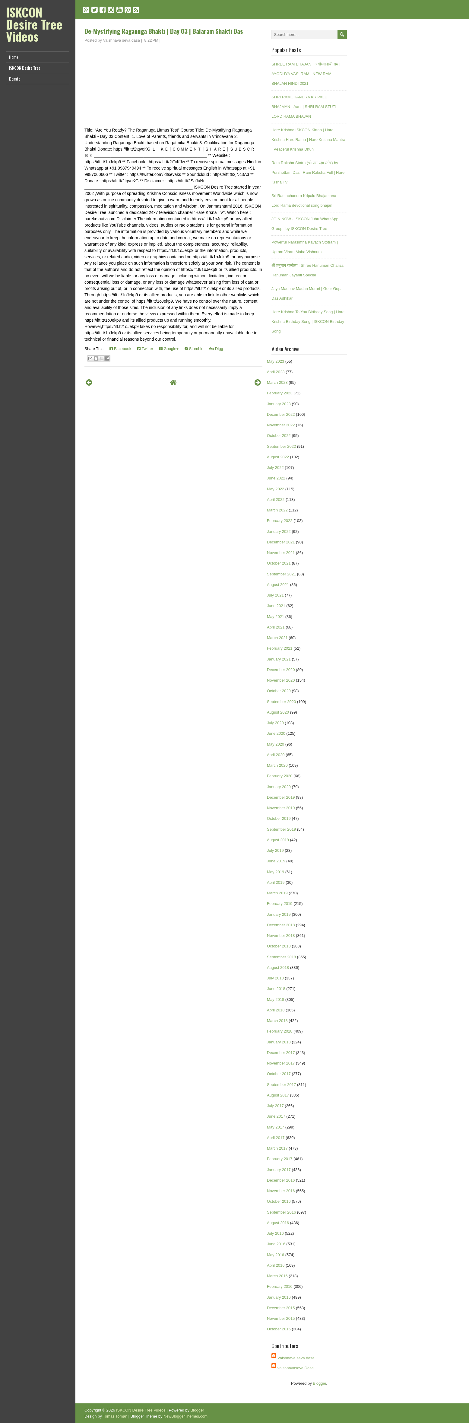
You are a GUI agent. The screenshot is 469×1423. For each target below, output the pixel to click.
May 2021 (275, 616)
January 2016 (279, 1297)
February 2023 (280, 393)
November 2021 (281, 552)
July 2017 (275, 1105)
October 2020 (279, 691)
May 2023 (275, 361)
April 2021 (276, 627)
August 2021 (278, 584)
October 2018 (279, 946)
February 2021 (280, 648)
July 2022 (275, 467)
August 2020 (278, 712)
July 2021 (275, 595)
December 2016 (281, 1180)
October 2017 (279, 1073)
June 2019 (276, 861)
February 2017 (280, 1159)
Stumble (194, 348)
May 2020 (275, 744)
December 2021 (281, 542)
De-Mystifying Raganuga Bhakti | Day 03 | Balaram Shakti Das (163, 31)
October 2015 (279, 1329)
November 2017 (281, 1063)
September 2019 (281, 829)
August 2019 (278, 840)
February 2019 (280, 903)
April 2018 (276, 1010)
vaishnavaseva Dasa (295, 1368)
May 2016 (275, 1255)
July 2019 (275, 850)
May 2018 (275, 999)
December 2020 (281, 669)
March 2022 (277, 510)
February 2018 (280, 1031)
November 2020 (281, 680)
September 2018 (281, 957)
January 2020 (279, 787)
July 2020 (275, 723)
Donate (14, 78)
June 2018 (276, 988)
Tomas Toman (115, 1416)
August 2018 (278, 967)
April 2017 (276, 1137)
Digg (216, 348)
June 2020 (276, 733)
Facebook (120, 348)
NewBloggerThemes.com (185, 1416)
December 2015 (281, 1308)
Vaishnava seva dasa (296, 1358)
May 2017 (275, 1127)
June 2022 (276, 478)
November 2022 (281, 425)
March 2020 (277, 765)
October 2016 (279, 1201)
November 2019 (281, 808)
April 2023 (276, 372)
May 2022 (275, 489)
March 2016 (277, 1276)
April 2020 (276, 755)
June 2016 (276, 1244)
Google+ (169, 348)
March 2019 (277, 893)
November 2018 (281, 935)
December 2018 (281, 925)
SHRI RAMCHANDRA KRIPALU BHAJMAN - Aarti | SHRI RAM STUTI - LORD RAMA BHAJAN (305, 107)
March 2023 (277, 382)
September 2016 (281, 1212)
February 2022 (280, 520)
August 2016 (278, 1223)
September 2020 (281, 701)
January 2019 (279, 914)
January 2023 (279, 404)
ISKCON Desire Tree (24, 68)
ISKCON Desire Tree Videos (34, 24)
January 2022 (279, 531)
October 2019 (279, 818)
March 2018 (277, 1020)
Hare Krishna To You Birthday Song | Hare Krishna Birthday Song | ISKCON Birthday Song (307, 321)
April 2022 (276, 499)
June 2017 (276, 1116)
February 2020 (280, 776)
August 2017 (278, 1095)
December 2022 (281, 414)
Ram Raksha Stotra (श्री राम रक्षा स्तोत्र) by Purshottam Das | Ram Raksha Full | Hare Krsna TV (307, 172)
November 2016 (281, 1191)
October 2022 (279, 435)
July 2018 (275, 978)
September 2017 (281, 1084)
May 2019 (275, 872)
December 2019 (281, 797)
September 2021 (281, 574)
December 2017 (281, 1052)
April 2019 (276, 882)
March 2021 (277, 637)
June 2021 (276, 605)
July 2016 (275, 1233)
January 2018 (279, 1042)
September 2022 (281, 446)
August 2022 (278, 457)
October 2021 (279, 563)
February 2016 (280, 1286)
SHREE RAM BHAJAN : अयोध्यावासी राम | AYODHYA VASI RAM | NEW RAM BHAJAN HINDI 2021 (306, 74)
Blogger (319, 1383)
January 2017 (279, 1169)
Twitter (145, 348)
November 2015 (281, 1318)
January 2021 (279, 659)
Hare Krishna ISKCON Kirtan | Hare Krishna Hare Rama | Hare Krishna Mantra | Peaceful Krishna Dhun (308, 139)
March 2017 (277, 1148)
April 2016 (276, 1265)
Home (13, 57)
